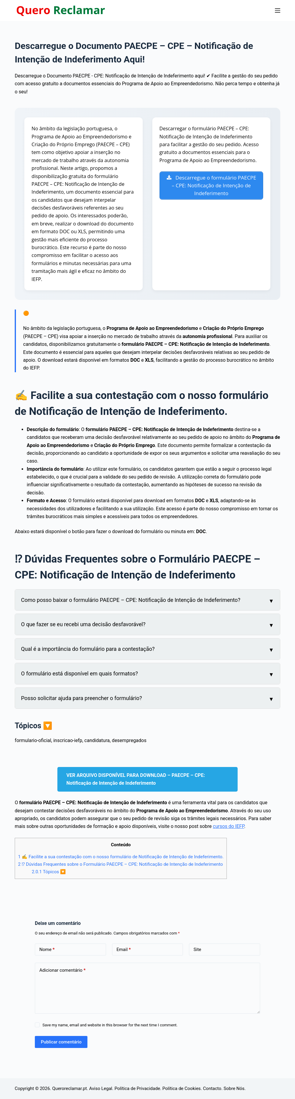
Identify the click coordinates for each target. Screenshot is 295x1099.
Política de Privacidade (137, 1088)
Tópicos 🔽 (49, 871)
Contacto (212, 1088)
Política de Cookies (182, 1088)
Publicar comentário (61, 1042)
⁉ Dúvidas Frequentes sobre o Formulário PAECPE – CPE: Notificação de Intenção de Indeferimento (120, 864)
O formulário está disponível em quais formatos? (79, 673)
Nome (47, 949)
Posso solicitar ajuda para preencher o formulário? (81, 698)
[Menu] (277, 10)
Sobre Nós (234, 1088)
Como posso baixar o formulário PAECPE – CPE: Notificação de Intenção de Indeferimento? (130, 600)
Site (197, 949)
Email (124, 949)
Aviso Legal (100, 1088)
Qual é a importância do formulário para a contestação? (88, 649)
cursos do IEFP (228, 826)
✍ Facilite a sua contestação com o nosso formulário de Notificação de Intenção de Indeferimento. (121, 856)
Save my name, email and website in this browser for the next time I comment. (110, 1025)
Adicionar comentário (62, 970)
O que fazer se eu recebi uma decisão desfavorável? (83, 624)
